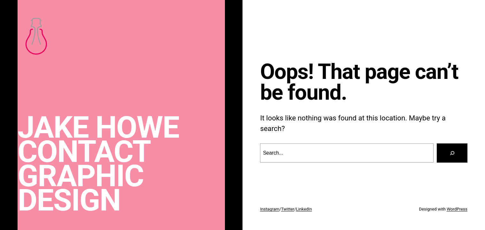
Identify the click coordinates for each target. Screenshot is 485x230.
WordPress (457, 209)
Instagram (269, 209)
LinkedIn (304, 209)
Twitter (287, 209)
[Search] (452, 153)
